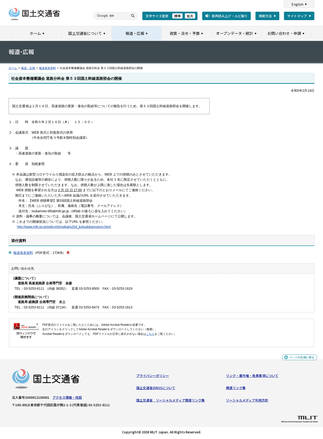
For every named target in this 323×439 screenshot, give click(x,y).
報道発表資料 (47, 68)
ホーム (13, 68)
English (297, 4)
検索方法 (265, 16)
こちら (150, 334)
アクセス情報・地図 (67, 398)
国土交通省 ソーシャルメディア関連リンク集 (170, 401)
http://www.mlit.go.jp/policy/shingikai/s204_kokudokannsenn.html (64, 227)
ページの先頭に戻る (300, 360)
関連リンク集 (236, 389)
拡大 (190, 16)
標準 (177, 16)
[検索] (110, 15)
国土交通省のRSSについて (155, 389)
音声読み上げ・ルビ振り (230, 16)
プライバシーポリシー (152, 376)
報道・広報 (28, 68)
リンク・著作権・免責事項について (252, 376)
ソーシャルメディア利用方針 (247, 401)
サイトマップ (297, 16)
